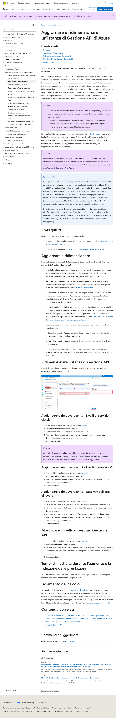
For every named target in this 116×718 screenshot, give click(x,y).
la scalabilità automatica (93, 114)
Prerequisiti (47, 50)
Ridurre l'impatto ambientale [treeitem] (18, 106)
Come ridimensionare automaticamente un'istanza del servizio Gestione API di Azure (79, 618)
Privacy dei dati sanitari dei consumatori (16, 711)
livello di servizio (94, 134)
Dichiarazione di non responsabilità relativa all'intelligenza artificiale (26, 708)
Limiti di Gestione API (54, 625)
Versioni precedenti (58, 708)
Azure (50, 25)
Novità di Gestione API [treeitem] (14, 44)
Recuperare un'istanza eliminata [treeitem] (19, 88)
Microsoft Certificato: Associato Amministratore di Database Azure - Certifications (70, 678)
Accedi (111, 3)
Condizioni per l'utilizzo (43, 711)
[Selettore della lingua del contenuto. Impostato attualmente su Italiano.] (8, 702)
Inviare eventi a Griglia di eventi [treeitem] (19, 103)
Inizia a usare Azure (105, 9)
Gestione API (58, 25)
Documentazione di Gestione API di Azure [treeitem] (19, 34)
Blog (69, 708)
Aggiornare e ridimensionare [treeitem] (18, 81)
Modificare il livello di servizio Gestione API (58, 59)
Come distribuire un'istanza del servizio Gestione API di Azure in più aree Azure (77, 615)
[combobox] (19, 30)
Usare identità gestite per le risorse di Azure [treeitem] (21, 98)
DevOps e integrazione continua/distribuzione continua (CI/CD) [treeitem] (19, 115)
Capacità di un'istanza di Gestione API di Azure (86, 249)
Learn (43, 25)
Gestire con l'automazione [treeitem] (17, 109)
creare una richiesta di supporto (97, 603)
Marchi (68, 711)
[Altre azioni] (111, 25)
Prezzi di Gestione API (58, 158)
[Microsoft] (4, 3)
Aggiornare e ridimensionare (53, 53)
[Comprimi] (33, 25)
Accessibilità (58, 711)
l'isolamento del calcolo (79, 590)
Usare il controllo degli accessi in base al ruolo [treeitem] (21, 92)
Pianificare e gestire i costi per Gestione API (63, 621)
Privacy (87, 708)
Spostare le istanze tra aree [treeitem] (17, 85)
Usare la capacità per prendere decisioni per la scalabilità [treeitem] (22, 76)
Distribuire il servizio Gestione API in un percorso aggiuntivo (74, 459)
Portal (93, 9)
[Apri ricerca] (105, 3)
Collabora (78, 708)
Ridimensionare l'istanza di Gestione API (57, 56)
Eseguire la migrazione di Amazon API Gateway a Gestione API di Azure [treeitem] (21, 122)
